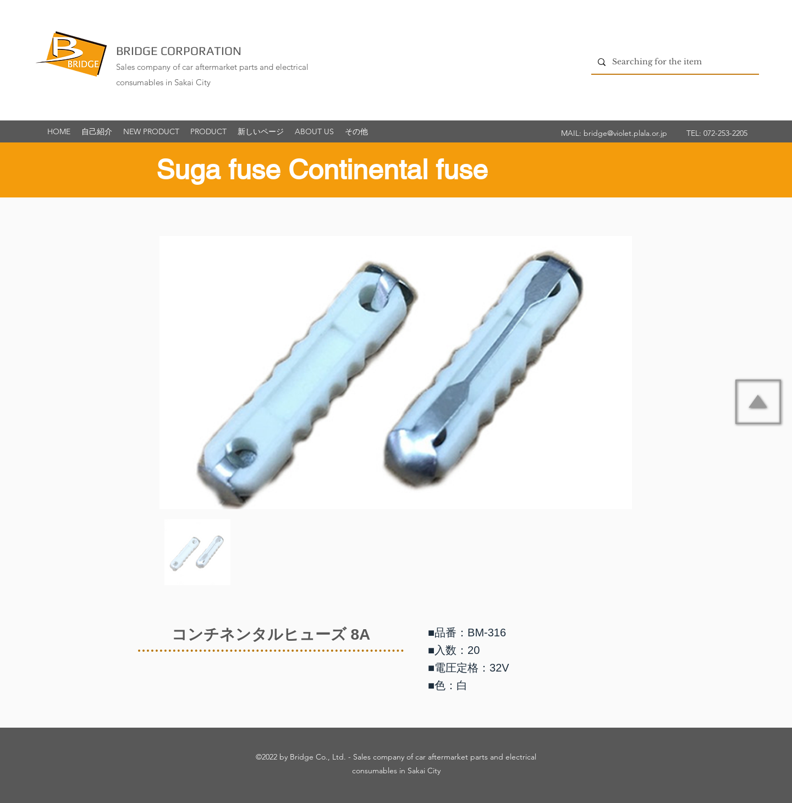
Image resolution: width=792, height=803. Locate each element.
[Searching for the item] (674, 62)
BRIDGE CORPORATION (178, 50)
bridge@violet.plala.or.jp (625, 133)
